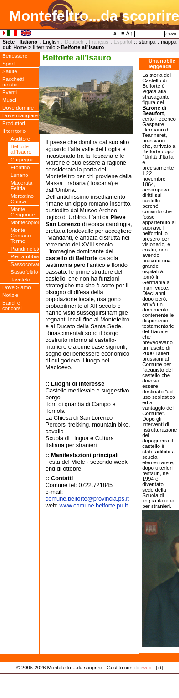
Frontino (20, 167)
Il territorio (44, 47)
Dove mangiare (20, 115)
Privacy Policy (89, 677)
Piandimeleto (24, 248)
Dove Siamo (16, 287)
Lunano (19, 175)
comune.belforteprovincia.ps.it (87, 498)
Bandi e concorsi (12, 305)
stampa (147, 42)
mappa (168, 42)
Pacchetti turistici (13, 81)
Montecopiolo (24, 222)
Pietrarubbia (24, 256)
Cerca (170, 34)
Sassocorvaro (24, 264)
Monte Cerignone (22, 211)
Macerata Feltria (21, 185)
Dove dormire (18, 107)
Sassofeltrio (24, 272)
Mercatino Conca (22, 198)
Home (20, 47)
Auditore (20, 138)
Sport (8, 63)
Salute (9, 71)
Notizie (10, 295)
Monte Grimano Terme (20, 235)
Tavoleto (20, 279)
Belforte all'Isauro (20, 149)
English (51, 42)
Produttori (13, 123)
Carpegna (22, 159)
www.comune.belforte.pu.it (93, 505)
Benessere (14, 56)
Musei (9, 100)
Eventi (9, 92)
